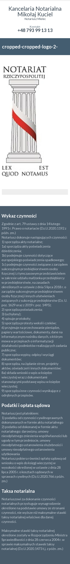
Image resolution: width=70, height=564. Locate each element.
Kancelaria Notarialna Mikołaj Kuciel (35, 11)
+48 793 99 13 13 (35, 30)
